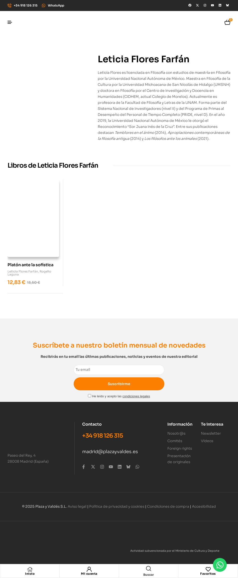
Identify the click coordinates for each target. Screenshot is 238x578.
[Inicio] (29, 569)
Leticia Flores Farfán (23, 269)
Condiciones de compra (168, 503)
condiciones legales (136, 394)
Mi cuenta (89, 573)
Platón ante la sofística (30, 262)
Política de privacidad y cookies (116, 503)
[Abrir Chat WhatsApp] (220, 565)
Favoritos (208, 573)
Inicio (30, 573)
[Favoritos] (208, 569)
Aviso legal (77, 503)
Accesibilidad (204, 503)
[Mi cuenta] (89, 569)
